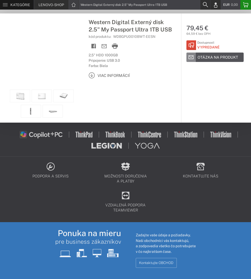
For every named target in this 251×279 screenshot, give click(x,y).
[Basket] (245, 5)
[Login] (215, 5)
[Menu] (17, 5)
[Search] (205, 5)
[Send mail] (104, 46)
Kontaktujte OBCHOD (156, 263)
